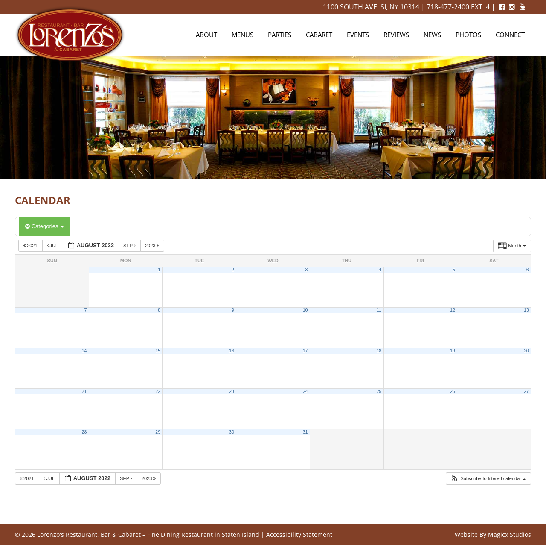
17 (305, 350)
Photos (468, 34)
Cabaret (319, 34)
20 (526, 350)
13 (526, 310)
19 (452, 350)
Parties (279, 34)
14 (84, 350)
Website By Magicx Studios (493, 534)
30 (231, 431)
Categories (44, 226)
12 (452, 310)
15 (157, 350)
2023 (153, 245)
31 (305, 431)
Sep (130, 245)
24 (305, 391)
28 (84, 431)
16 (231, 350)
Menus (242, 34)
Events (358, 34)
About (206, 34)
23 (231, 391)
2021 (31, 245)
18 (378, 350)
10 (305, 310)
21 (84, 391)
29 (157, 431)
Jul (53, 245)
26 (452, 391)
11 (378, 310)
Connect (510, 34)
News (432, 34)
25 (378, 391)
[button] (488, 478)
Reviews (396, 34)
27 (526, 391)
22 (157, 391)
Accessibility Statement (299, 534)
